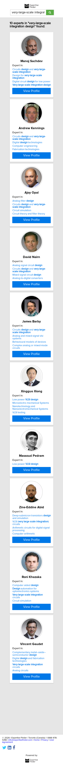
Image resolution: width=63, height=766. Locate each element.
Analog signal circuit (27, 278)
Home (37, 740)
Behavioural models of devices (29, 360)
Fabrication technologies (25, 152)
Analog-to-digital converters (27, 291)
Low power (25, 418)
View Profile (31, 93)
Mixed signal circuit (26, 288)
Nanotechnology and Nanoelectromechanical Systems (30, 426)
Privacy (44, 740)
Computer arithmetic (23, 575)
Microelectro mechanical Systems (30, 421)
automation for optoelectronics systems (25, 631)
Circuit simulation (21, 218)
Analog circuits (20, 715)
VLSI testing (18, 430)
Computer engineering (24, 148)
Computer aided (25, 627)
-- (31, 85)
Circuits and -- (29, 70)
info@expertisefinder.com (20, 740)
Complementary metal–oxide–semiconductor (29, 698)
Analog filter (23, 208)
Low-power (25, 487)
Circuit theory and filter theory (28, 221)
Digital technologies (27, 145)
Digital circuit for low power (31, 81)
